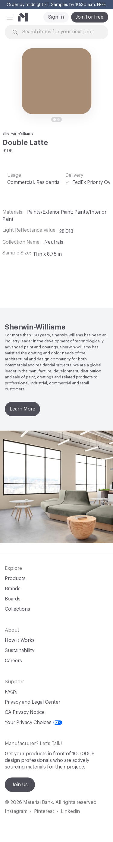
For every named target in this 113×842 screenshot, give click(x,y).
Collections (17, 609)
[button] (9, 17)
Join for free (89, 17)
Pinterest (44, 811)
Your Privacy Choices (33, 722)
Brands (12, 588)
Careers (13, 660)
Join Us (20, 784)
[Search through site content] (60, 32)
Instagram (16, 811)
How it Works (20, 640)
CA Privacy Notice (25, 712)
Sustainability (19, 650)
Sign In (56, 17)
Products (15, 578)
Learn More (22, 409)
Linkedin (70, 811)
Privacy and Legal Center (32, 702)
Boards (12, 599)
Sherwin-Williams (17, 133)
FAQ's (11, 692)
